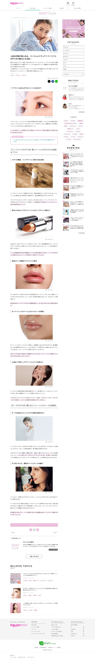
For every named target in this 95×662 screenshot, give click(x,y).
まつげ (39, 595)
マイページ (33, 629)
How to (12, 75)
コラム (64, 66)
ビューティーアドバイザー (37, 633)
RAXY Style (32, 8)
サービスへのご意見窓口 (56, 631)
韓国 (30, 580)
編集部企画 (80, 120)
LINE (72, 631)
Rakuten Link (74, 633)
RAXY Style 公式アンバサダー (70, 123)
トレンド (80, 126)
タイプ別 (68, 139)
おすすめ (25, 580)
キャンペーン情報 (47, 8)
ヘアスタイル (70, 131)
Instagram (73, 629)
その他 (64, 69)
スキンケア (65, 47)
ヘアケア (65, 59)
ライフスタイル (77, 139)
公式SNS (62, 8)
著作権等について (51, 647)
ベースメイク (66, 50)
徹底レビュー (36, 580)
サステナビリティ (30, 657)
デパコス (66, 136)
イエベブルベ (50, 580)
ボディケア (65, 56)
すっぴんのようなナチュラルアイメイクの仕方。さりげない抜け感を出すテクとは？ (34, 140)
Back (13, 532)
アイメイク (16, 73)
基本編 (30, 595)
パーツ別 (17, 75)
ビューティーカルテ (35, 631)
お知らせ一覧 (54, 624)
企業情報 (36, 647)
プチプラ (78, 131)
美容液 (35, 595)
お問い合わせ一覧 (21, 657)
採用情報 (58, 647)
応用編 (35, 610)
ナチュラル (23, 75)
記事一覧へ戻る (34, 556)
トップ (17, 8)
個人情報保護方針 (43, 647)
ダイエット (80, 136)
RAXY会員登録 (74, 624)
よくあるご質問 (77, 8)
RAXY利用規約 (54, 633)
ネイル (64, 63)
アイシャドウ (43, 580)
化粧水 (81, 134)
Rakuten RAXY (17, 3)
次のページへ (34, 525)
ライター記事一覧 (53, 549)
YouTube (73, 635)
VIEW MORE (81, 112)
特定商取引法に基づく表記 (57, 635)
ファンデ (73, 136)
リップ (78, 128)
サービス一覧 (13, 657)
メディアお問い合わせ (56, 627)
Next (55, 532)
